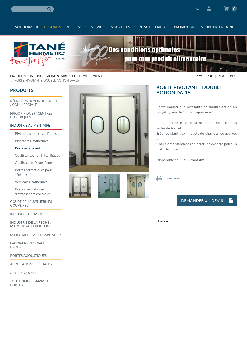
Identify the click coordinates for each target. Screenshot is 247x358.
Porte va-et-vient (87, 76)
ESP (210, 76)
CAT (199, 76)
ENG (221, 76)
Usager (201, 8)
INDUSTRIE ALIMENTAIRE (49, 76)
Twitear (163, 221)
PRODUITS (18, 76)
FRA (233, 76)
